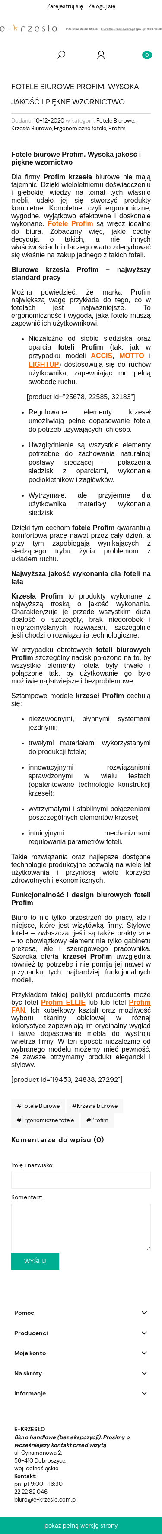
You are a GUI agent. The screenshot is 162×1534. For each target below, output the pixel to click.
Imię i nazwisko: (32, 1165)
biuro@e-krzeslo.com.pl (45, 1499)
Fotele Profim (70, 223)
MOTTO (131, 355)
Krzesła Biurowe (31, 128)
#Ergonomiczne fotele (45, 1120)
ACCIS (101, 355)
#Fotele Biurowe (38, 1106)
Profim (117, 128)
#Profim (97, 1120)
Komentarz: (26, 1197)
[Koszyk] (141, 55)
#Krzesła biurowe (95, 1106)
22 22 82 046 (31, 1491)
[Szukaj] (61, 55)
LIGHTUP (44, 364)
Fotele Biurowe (115, 120)
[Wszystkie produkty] (20, 55)
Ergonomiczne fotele (80, 128)
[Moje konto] (101, 55)
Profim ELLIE (63, 1002)
